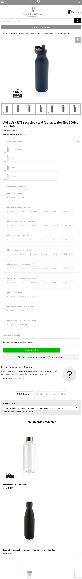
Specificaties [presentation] (58, 376)
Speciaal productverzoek (41, 27)
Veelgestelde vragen (49, 527)
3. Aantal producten (12, 316)
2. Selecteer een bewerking (15, 168)
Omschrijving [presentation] (42, 376)
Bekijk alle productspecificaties (15, 134)
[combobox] (37, 20)
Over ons (45, 524)
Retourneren (5, 562)
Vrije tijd (14, 34)
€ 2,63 (8, 505)
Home (3, 34)
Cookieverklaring (48, 562)
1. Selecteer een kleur (13, 141)
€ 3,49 (48, 505)
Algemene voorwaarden (50, 559)
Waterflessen (24, 34)
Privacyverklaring (48, 565)
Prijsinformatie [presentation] (24, 376)
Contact (4, 559)
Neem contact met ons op (12, 360)
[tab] (24, 376)
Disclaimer (46, 568)
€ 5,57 (48, 456)
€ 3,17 (8, 453)
